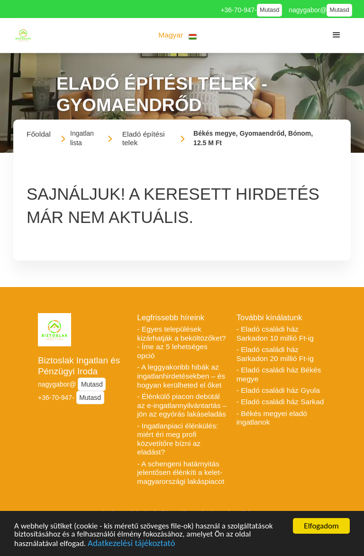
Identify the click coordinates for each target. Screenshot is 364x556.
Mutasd (269, 10)
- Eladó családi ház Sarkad (280, 402)
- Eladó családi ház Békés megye (279, 374)
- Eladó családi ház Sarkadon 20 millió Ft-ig (275, 353)
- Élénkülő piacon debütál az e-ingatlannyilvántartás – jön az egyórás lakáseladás (182, 405)
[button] (178, 35)
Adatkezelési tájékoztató (131, 544)
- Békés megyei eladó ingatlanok (272, 417)
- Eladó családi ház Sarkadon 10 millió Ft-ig (275, 333)
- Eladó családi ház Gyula (278, 390)
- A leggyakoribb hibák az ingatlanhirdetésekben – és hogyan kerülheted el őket (181, 376)
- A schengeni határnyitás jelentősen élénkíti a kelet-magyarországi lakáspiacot (180, 472)
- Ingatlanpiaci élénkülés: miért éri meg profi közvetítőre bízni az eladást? (177, 439)
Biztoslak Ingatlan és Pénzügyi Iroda (79, 365)
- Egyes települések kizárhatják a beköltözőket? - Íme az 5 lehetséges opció (181, 342)
